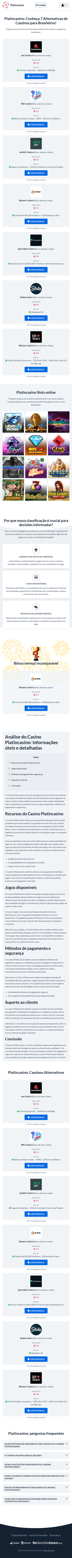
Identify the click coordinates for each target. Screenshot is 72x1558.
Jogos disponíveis (19, 768)
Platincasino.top (48, 1550)
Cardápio (41, 5)
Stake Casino (26, 297)
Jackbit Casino (26, 152)
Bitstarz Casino (26, 345)
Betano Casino (26, 200)
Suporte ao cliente (19, 780)
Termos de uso (55, 1535)
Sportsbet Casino (26, 248)
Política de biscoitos (19, 1535)
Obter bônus (36, 76)
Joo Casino (26, 55)
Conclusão (16, 785)
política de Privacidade (38, 1535)
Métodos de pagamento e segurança (27, 774)
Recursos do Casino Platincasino (25, 763)
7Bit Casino (26, 103)
